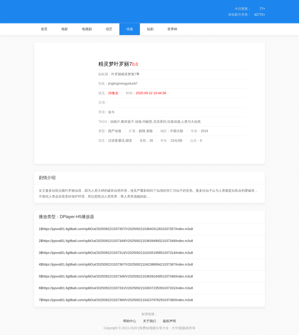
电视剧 (87, 29)
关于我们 (149, 321)
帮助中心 (129, 321)
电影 (64, 29)
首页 (44, 29)
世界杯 (172, 29)
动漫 (129, 29)
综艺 (109, 29)
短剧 (150, 29)
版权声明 (169, 321)
